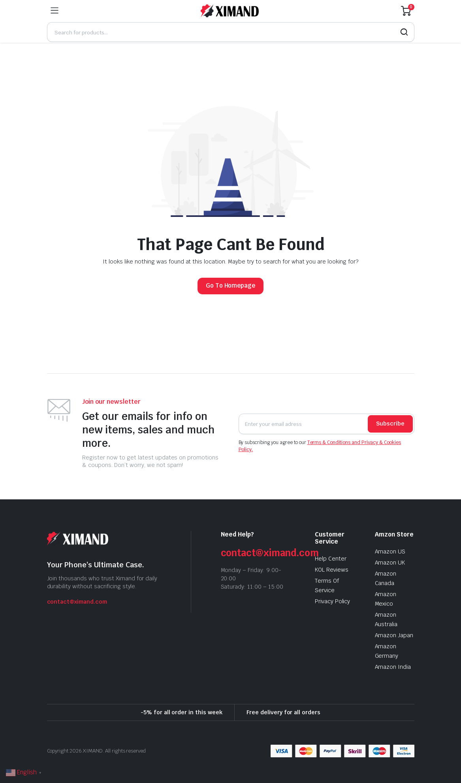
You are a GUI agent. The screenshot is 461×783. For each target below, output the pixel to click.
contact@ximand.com (77, 601)
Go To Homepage (231, 285)
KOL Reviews (331, 569)
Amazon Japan (394, 635)
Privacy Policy (332, 601)
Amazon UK (390, 562)
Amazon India (393, 666)
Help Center (330, 558)
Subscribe (390, 423)
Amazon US (390, 551)
